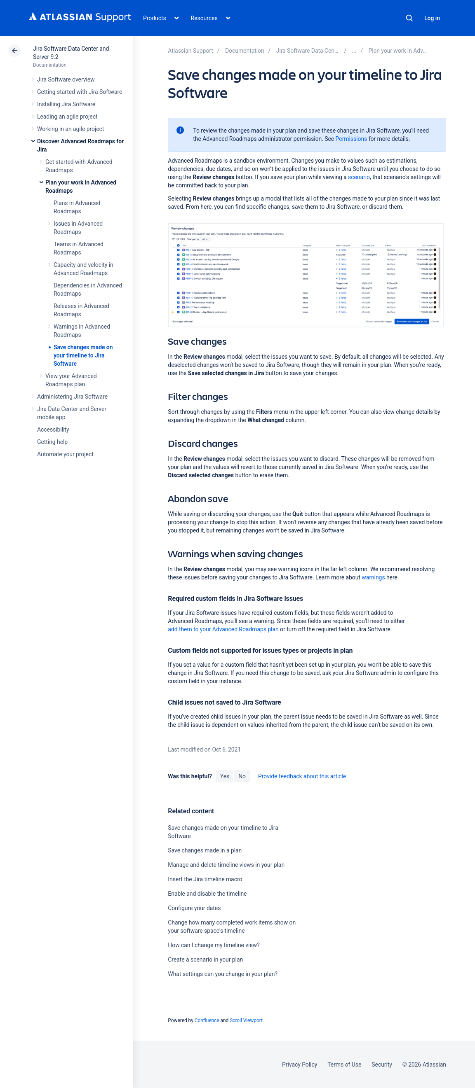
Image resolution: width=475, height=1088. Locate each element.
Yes (224, 776)
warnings (373, 577)
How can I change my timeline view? (213, 945)
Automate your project (65, 454)
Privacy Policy (299, 1064)
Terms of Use (344, 1064)
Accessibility (53, 429)
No (242, 776)
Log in (432, 18)
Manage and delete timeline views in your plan (226, 865)
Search (409, 18)
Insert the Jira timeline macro (205, 879)
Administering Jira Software (72, 396)
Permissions (351, 138)
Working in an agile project (70, 129)
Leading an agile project (67, 116)
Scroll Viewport (246, 1020)
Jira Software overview (66, 79)
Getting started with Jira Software (79, 92)
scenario (359, 177)
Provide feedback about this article (302, 776)
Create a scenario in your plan (205, 959)
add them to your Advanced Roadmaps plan (223, 629)
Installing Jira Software (66, 104)
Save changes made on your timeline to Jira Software (83, 355)
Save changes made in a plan (205, 850)
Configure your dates (194, 908)
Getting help (52, 442)
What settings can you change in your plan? (222, 974)
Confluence (207, 1020)
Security (382, 1064)
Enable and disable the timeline (207, 893)
